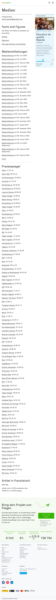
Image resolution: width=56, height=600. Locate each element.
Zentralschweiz (7, 437)
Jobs (3, 550)
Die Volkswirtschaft (8, 327)
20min (4, 170)
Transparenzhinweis (6, 573)
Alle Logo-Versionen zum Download (14, 44)
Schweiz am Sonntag (9, 429)
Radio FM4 (5, 385)
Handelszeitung (7, 214)
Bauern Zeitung (7, 451)
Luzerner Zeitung (7, 192)
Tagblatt (5, 247)
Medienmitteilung (8, 55)
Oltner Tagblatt (7, 240)
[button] (49, 2)
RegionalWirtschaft (8, 323)
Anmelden (22, 547)
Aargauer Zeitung (8, 353)
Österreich (5, 40)
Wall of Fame (23, 557)
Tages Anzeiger (7, 393)
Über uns (4, 547)
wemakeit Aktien (6, 562)
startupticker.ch (7, 189)
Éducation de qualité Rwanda (43, 37)
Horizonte (5, 181)
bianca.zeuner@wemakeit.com (12, 19)
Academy (22, 552)
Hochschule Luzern (8, 440)
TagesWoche (6, 364)
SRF (3, 258)
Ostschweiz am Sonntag (10, 404)
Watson (4, 415)
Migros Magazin (7, 225)
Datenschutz (5, 571)
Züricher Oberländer (9, 433)
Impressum (4, 574)
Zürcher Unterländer (9, 367)
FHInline (4, 221)
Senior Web (6, 174)
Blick (3, 261)
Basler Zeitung (7, 199)
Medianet (5, 458)
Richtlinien (4, 569)
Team (3, 549)
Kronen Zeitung (7, 455)
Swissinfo (5, 338)
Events (3, 555)
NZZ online (5, 426)
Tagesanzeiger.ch (8, 283)
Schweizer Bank (7, 400)
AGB (3, 570)
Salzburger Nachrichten (10, 422)
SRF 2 (4, 218)
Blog (3, 556)
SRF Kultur (5, 473)
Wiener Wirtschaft (8, 469)
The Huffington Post (9, 356)
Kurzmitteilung (7, 88)
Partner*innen (5, 552)
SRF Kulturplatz (7, 291)
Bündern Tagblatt (8, 294)
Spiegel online (6, 411)
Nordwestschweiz (8, 269)
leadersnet (5, 265)
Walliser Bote (6, 375)
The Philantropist (8, 178)
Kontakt (39, 547)
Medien (3, 553)
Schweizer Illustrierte (9, 251)
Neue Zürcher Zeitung (9, 378)
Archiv (4, 159)
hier (7, 484)
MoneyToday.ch (7, 185)
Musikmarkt (6, 447)
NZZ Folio (5, 418)
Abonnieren (23, 573)
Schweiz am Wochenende (10, 272)
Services (22, 550)
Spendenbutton (23, 555)
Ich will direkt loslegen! (46, 516)
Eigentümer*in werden (7, 557)
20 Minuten (6, 371)
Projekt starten (23, 549)
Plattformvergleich (24, 553)
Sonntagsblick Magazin (10, 444)
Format (4, 462)
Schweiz (4, 37)
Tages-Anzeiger (7, 196)
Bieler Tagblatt (7, 280)
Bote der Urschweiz (8, 334)
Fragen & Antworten (42, 549)
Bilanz (4, 313)
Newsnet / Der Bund (9, 298)
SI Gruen (5, 309)
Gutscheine (22, 556)
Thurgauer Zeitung (8, 305)
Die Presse (5, 407)
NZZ (3, 232)
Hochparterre (6, 320)
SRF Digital (5, 229)
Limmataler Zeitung (8, 331)
